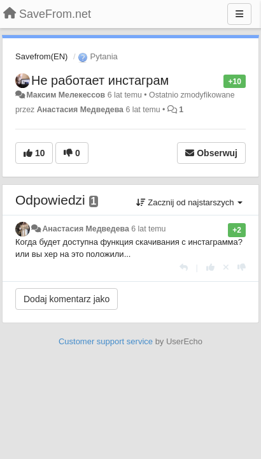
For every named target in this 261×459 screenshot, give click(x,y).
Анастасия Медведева (80, 109)
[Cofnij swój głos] (226, 267)
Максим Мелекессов (65, 95)
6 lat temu (148, 228)
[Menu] (239, 14)
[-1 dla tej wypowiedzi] (241, 267)
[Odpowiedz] (184, 267)
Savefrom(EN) (41, 56)
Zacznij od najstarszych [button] (189, 202)
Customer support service (106, 341)
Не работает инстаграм (100, 80)
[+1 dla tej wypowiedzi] (210, 267)
